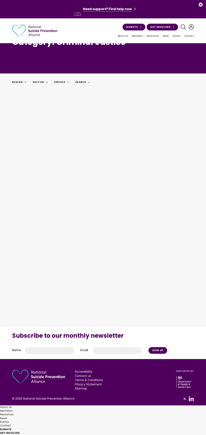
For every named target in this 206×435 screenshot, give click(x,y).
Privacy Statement (88, 384)
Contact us (83, 376)
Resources (153, 36)
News (166, 36)
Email (84, 350)
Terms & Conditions (89, 380)
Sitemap (81, 388)
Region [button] (19, 82)
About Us (123, 36)
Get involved (162, 27)
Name (16, 350)
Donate (134, 27)
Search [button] (83, 82)
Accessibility (83, 372)
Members (137, 36)
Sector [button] (41, 82)
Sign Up (158, 350)
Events (176, 36)
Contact (189, 36)
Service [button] (62, 82)
